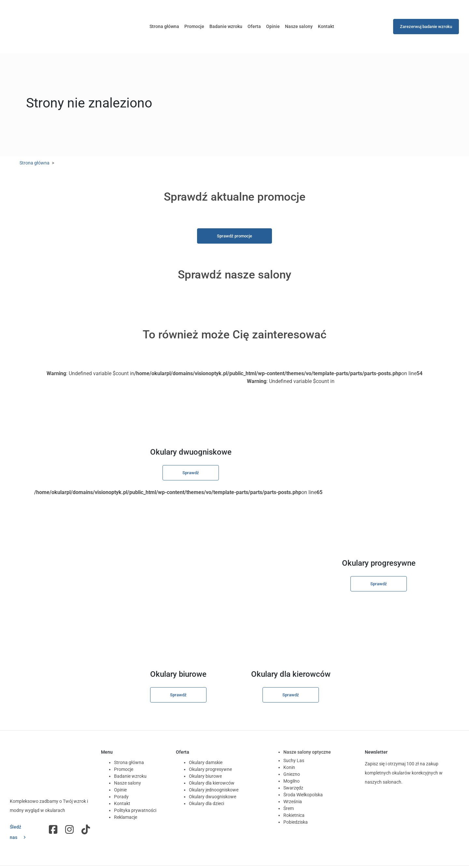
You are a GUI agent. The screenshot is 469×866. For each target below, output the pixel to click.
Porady (121, 796)
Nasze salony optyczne (307, 752)
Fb (54, 829)
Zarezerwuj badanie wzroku (426, 26)
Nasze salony (299, 26)
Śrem (288, 808)
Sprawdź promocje (234, 236)
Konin (289, 767)
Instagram (70, 829)
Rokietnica (294, 815)
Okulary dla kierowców (211, 783)
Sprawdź (190, 472)
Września (292, 801)
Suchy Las (293, 760)
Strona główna (164, 26)
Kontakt (326, 26)
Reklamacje (125, 817)
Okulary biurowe (205, 776)
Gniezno (291, 774)
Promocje (194, 26)
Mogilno (291, 781)
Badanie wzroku (225, 26)
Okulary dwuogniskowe (212, 796)
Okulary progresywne (210, 769)
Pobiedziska (295, 822)
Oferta (254, 26)
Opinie (273, 26)
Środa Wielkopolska (303, 794)
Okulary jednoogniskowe (213, 789)
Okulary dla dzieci (206, 803)
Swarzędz (293, 787)
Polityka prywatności (135, 810)
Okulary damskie (205, 762)
